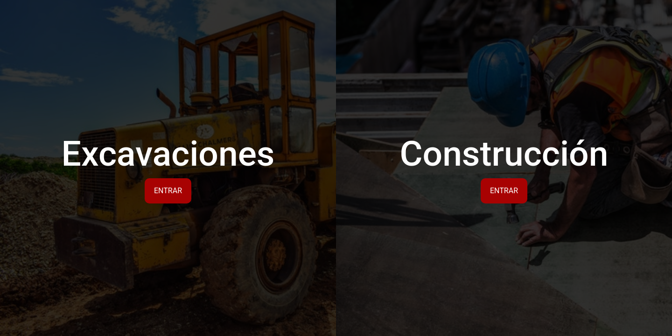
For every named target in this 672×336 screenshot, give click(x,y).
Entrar (168, 190)
